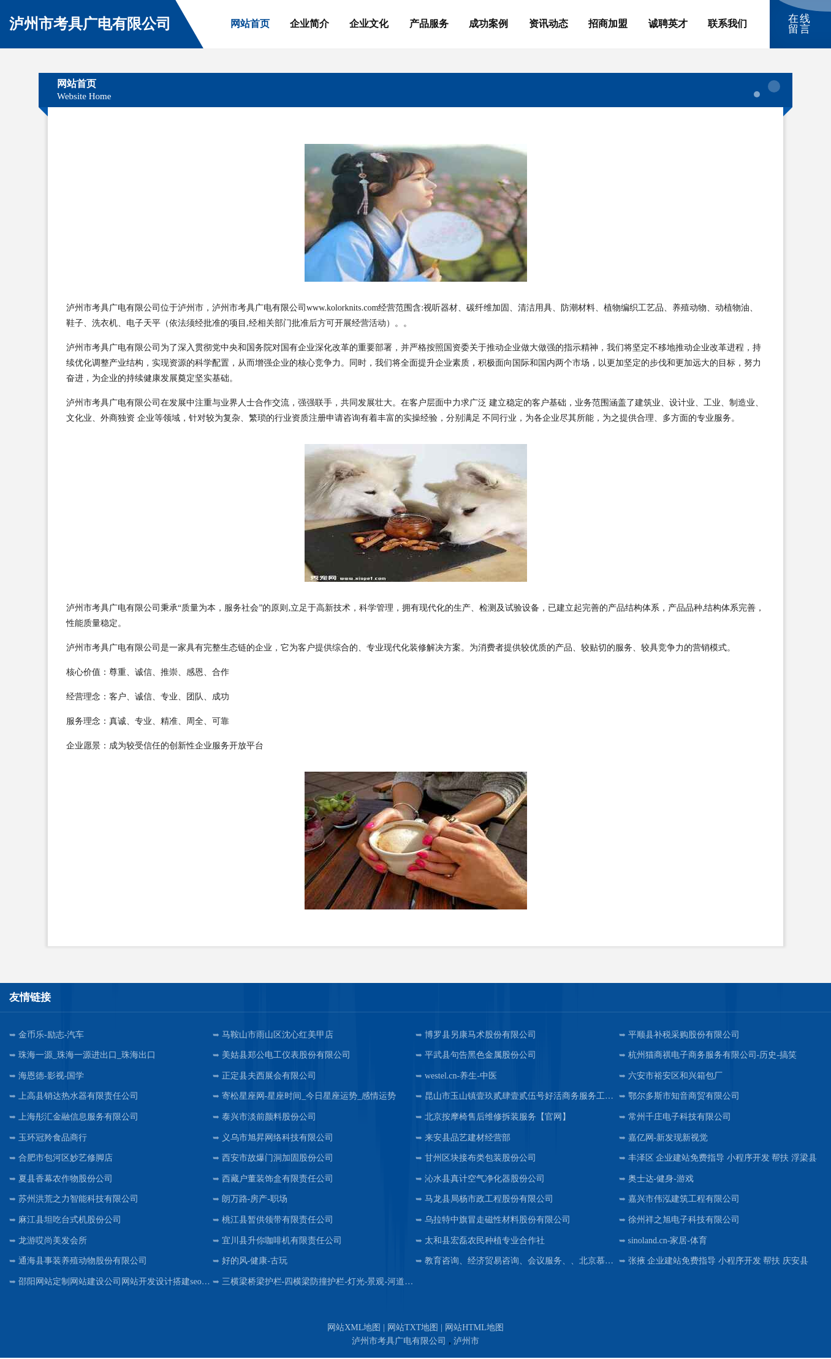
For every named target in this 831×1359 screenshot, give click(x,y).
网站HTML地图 (474, 1328)
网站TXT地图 (412, 1328)
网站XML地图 (354, 1328)
